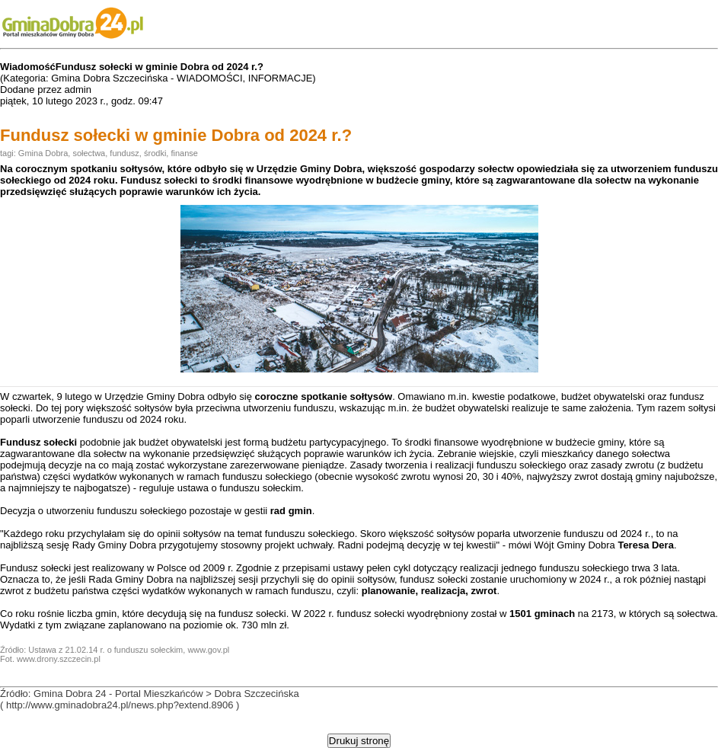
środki (155, 153)
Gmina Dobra (43, 153)
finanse (184, 153)
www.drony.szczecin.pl (59, 658)
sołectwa (88, 153)
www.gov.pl (208, 649)
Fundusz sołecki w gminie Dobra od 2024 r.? (176, 135)
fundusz (124, 153)
